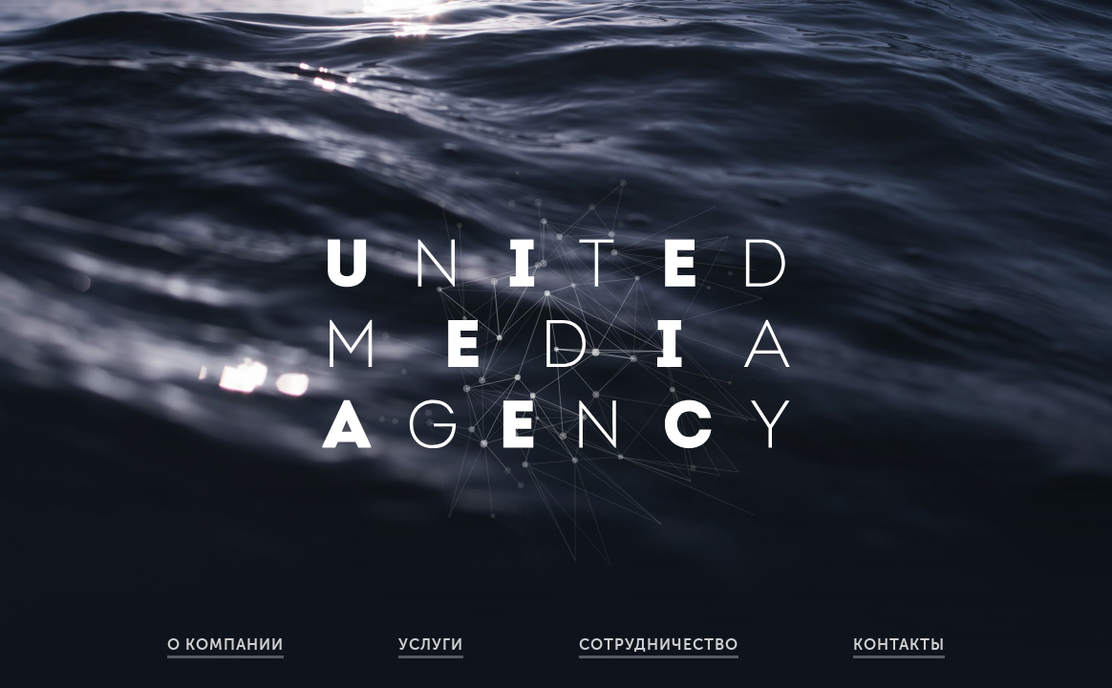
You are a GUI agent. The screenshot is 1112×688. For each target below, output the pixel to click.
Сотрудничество (658, 645)
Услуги (430, 645)
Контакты (899, 645)
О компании (225, 645)
